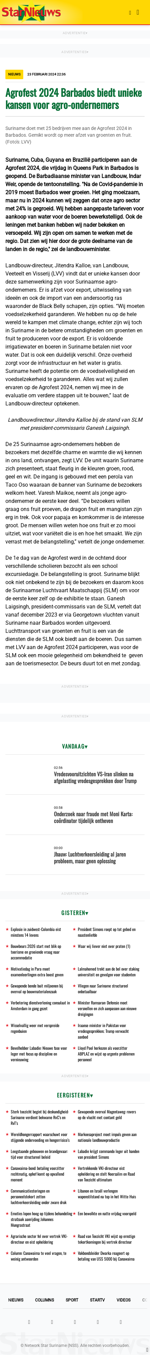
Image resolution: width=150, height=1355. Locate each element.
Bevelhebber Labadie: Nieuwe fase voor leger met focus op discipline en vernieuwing (39, 1053)
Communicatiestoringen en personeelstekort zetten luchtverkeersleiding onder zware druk (38, 1196)
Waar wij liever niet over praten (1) (104, 946)
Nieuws (15, 1300)
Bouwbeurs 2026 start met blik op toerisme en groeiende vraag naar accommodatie (36, 951)
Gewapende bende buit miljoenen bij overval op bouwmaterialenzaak (37, 988)
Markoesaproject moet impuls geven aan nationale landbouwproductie (107, 1137)
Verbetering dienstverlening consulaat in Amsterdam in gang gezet (40, 1005)
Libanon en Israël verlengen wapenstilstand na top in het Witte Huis (107, 1193)
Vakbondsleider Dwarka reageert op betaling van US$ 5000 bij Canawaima (106, 1256)
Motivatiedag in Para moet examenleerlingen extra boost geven (37, 971)
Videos (123, 1300)
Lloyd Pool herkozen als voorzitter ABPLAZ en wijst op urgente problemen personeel (106, 1053)
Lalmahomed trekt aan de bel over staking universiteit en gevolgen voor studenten (108, 971)
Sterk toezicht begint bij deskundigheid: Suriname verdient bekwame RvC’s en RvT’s (39, 1117)
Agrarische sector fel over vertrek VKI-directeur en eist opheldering (39, 1239)
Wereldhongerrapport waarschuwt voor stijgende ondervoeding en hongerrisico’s (40, 1137)
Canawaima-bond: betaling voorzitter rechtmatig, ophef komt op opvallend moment (37, 1173)
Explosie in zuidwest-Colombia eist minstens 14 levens (36, 932)
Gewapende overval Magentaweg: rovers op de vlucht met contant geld (107, 1114)
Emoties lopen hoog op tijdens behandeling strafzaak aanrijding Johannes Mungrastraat (41, 1219)
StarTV (97, 1300)
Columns (44, 1300)
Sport (72, 1300)
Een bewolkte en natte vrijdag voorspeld (107, 1213)
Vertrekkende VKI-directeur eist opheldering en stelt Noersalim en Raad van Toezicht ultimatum (106, 1173)
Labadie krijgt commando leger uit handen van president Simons (108, 1154)
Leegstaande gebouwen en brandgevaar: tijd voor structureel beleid (39, 1154)
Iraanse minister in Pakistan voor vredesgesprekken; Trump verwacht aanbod (103, 1031)
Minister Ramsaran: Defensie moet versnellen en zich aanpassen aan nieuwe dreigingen (107, 1008)
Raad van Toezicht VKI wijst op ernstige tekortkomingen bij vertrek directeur (106, 1239)
